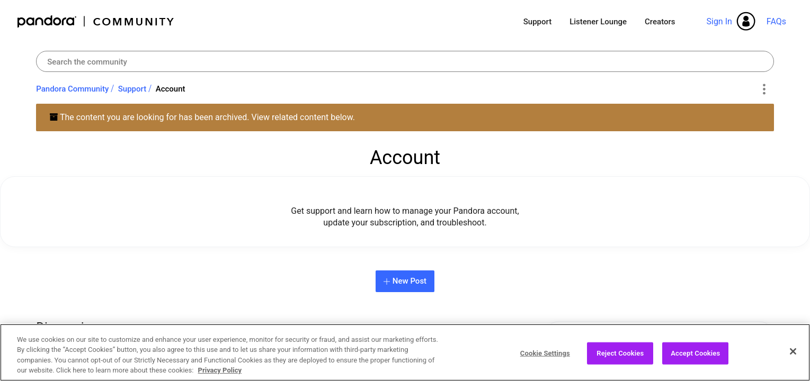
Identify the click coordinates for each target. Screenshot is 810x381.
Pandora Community (96, 21)
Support (537, 21)
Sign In (719, 21)
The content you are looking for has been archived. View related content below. (202, 117)
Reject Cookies (620, 358)
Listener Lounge (598, 21)
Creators (660, 21)
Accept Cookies (695, 358)
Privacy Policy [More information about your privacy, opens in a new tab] (220, 375)
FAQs (776, 21)
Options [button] (764, 89)
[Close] (793, 356)
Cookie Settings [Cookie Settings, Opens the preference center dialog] (545, 358)
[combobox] (405, 61)
